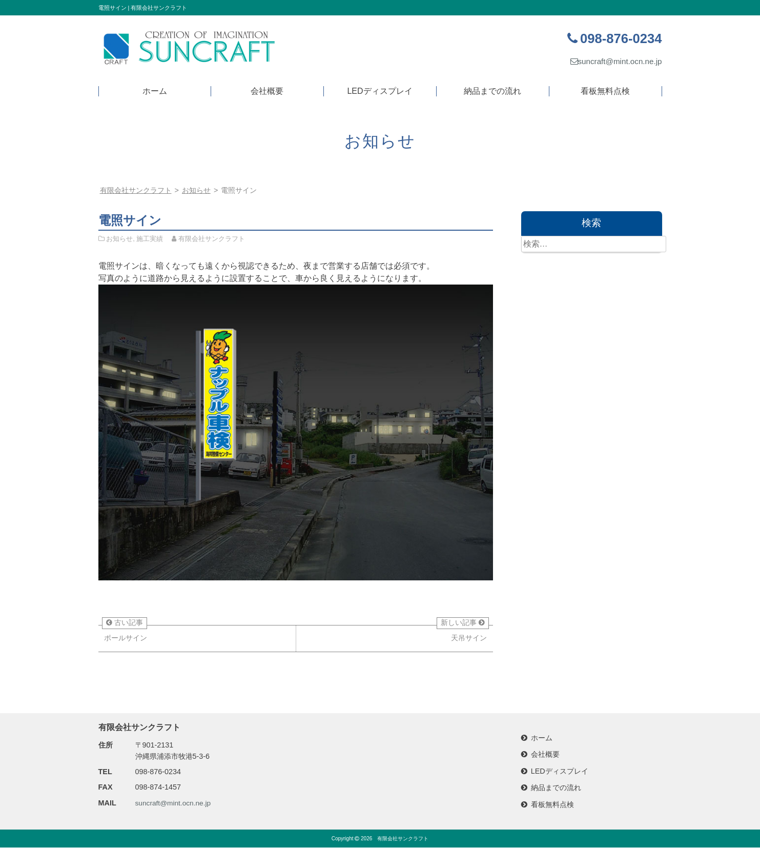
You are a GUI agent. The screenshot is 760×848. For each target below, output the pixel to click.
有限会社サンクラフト (402, 839)
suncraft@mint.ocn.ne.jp (613, 61)
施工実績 (149, 239)
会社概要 (267, 91)
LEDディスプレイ (379, 91)
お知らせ (196, 190)
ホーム (154, 91)
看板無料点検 (605, 91)
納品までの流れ (492, 91)
